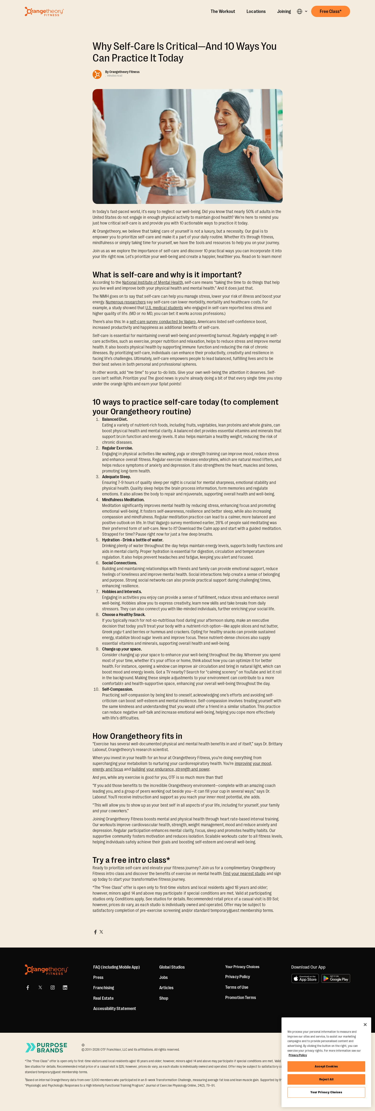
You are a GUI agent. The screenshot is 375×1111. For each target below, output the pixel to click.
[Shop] (163, 998)
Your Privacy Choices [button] (243, 967)
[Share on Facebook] (95, 932)
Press (98, 977)
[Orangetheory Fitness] (46, 969)
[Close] (365, 1024)
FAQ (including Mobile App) (116, 967)
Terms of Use (236, 987)
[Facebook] (28, 987)
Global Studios (172, 967)
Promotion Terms (240, 997)
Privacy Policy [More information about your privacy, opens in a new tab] (298, 1055)
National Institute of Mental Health (152, 282)
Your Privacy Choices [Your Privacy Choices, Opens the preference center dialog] (326, 1092)
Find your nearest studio (244, 873)
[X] (40, 987)
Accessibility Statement (114, 1008)
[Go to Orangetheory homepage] (44, 11)
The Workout (223, 11)
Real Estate (103, 998)
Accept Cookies (326, 1066)
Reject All (326, 1079)
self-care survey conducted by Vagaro (163, 321)
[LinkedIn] (65, 987)
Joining (284, 11)
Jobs (163, 977)
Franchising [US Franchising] (103, 987)
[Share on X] (101, 932)
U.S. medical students (164, 307)
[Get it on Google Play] (335, 978)
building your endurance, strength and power (171, 769)
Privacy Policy (237, 977)
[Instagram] (52, 987)
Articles (166, 987)
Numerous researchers (126, 302)
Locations (256, 11)
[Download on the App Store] (305, 978)
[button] (302, 11)
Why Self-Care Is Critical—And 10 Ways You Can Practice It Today (185, 52)
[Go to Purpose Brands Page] (46, 1047)
